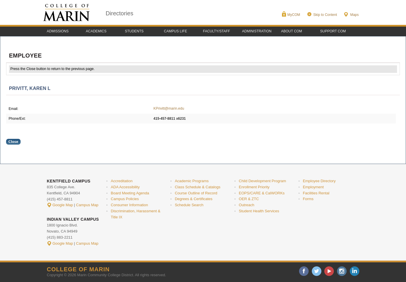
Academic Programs (192, 181)
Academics (96, 31)
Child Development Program (262, 181)
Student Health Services (259, 211)
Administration (257, 31)
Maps (354, 15)
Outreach (246, 205)
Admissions (58, 31)
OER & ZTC (249, 199)
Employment (313, 187)
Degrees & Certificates (193, 199)
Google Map (62, 205)
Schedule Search (189, 205)
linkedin (354, 271)
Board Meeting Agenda (130, 193)
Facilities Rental (316, 193)
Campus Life (175, 31)
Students (134, 31)
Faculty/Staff (216, 31)
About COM (291, 31)
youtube (329, 271)
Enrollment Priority (254, 187)
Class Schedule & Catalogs (197, 187)
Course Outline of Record (196, 193)
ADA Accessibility (125, 187)
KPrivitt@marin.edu (169, 108)
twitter (316, 271)
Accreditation (121, 181)
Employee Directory (319, 181)
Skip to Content (325, 15)
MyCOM (293, 15)
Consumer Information (129, 205)
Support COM (333, 31)
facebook (304, 271)
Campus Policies (125, 199)
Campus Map (87, 205)
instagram (342, 271)
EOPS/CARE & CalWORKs (262, 193)
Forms (308, 199)
